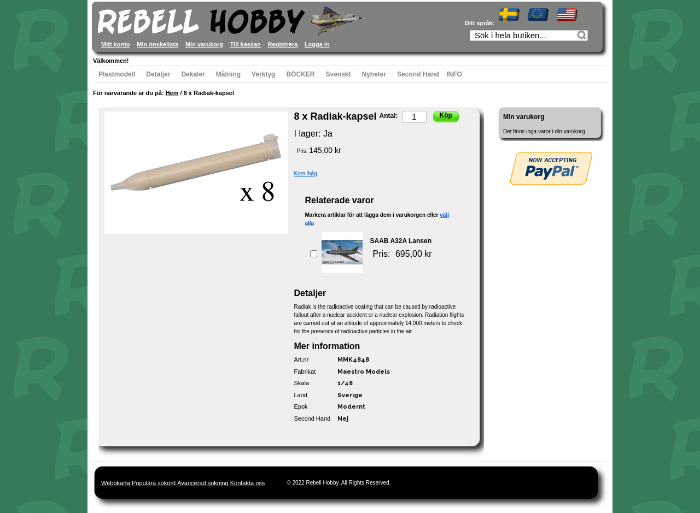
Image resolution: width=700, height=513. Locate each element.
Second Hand (418, 74)
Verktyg (263, 74)
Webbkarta (115, 483)
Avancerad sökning (202, 483)
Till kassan (245, 44)
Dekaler (193, 74)
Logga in (317, 44)
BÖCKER (300, 74)
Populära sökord (154, 483)
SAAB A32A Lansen (400, 241)
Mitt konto (115, 44)
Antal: (389, 116)
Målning (228, 74)
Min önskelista (157, 44)
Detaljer (158, 74)
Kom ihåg (305, 173)
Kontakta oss (247, 483)
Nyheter (374, 74)
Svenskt (338, 74)
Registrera (283, 44)
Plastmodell (116, 74)
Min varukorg (204, 44)
